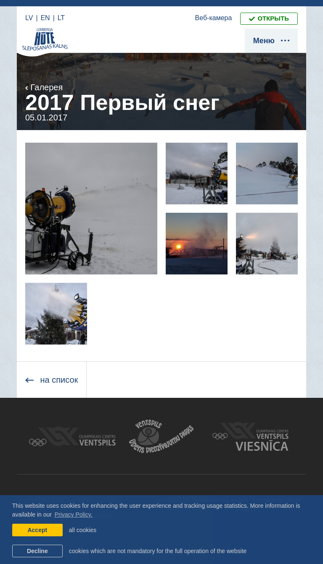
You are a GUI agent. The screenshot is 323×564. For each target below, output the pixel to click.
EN (45, 17)
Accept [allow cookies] (37, 530)
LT (61, 17)
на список (51, 379)
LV (29, 17)
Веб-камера (213, 17)
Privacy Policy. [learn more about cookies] (74, 514)
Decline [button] (37, 551)
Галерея (44, 87)
